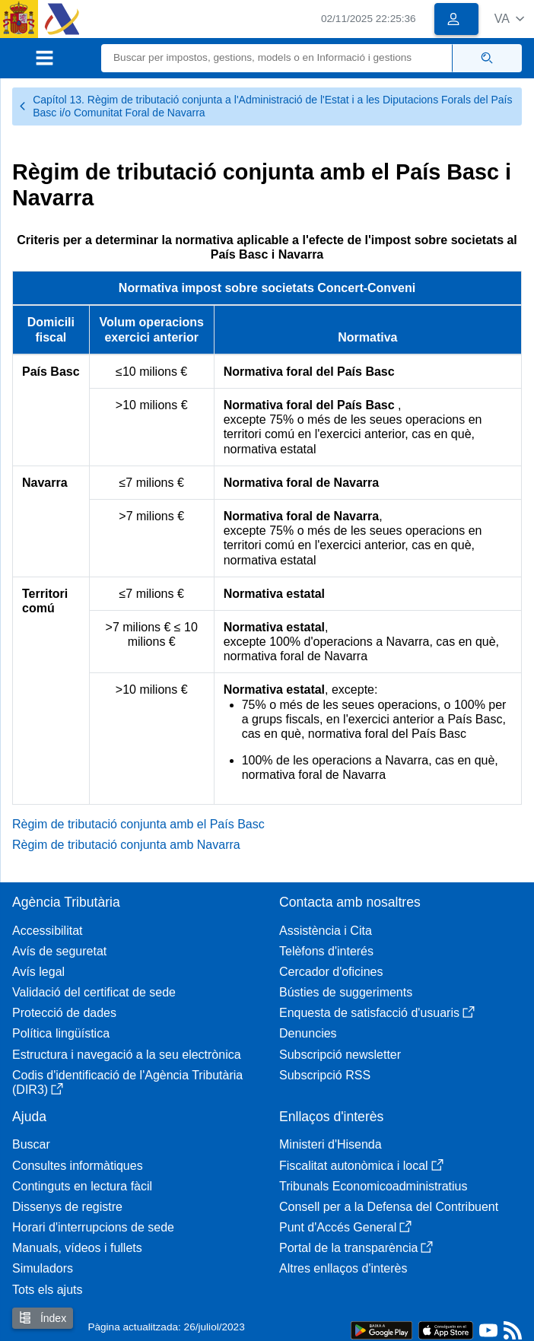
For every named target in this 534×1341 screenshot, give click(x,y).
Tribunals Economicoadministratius (373, 1186)
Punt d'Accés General (345, 1227)
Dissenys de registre (67, 1206)
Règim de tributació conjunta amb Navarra (126, 844)
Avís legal (38, 971)
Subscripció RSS (324, 1075)
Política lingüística (61, 1033)
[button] (509, 19)
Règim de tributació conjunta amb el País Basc (138, 824)
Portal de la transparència (356, 1247)
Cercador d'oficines (331, 971)
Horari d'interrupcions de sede (93, 1227)
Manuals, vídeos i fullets (77, 1247)
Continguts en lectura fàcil (82, 1186)
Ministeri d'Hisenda (330, 1144)
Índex (42, 1317)
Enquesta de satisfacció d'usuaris (377, 1012)
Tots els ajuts (47, 1289)
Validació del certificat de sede (94, 992)
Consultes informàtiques (77, 1165)
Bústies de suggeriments (345, 992)
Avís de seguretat (59, 951)
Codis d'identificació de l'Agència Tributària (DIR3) (127, 1082)
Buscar (31, 1144)
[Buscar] (277, 58)
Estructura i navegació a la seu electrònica (126, 1054)
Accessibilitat (47, 930)
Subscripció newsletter (340, 1054)
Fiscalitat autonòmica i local (361, 1165)
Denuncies (308, 1033)
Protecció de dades (64, 1012)
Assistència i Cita (325, 930)
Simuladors (42, 1268)
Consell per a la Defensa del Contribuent (388, 1206)
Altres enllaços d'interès (343, 1268)
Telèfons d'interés (326, 951)
